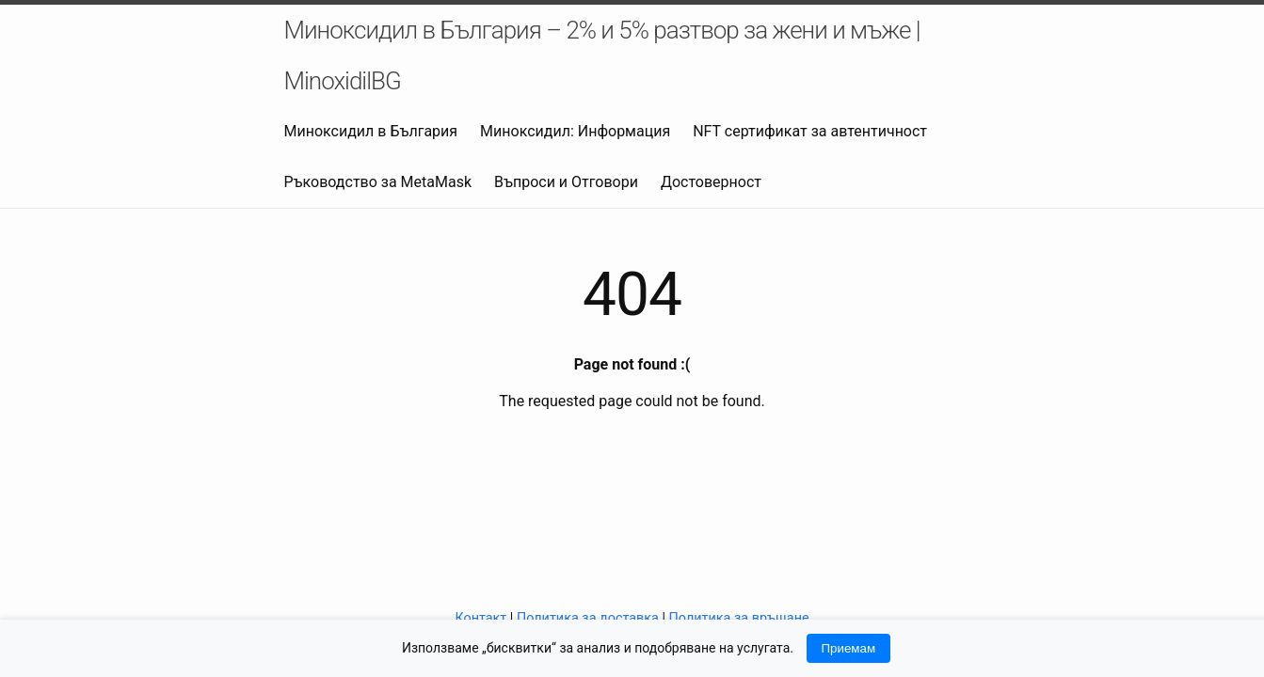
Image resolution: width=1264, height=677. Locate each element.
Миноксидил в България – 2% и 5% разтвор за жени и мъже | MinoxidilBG (602, 55)
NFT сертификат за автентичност (810, 131)
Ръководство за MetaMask (378, 182)
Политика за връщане (739, 618)
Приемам (849, 648)
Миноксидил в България (371, 131)
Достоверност (711, 182)
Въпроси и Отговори (566, 182)
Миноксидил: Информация (575, 131)
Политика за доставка (588, 618)
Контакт (480, 618)
